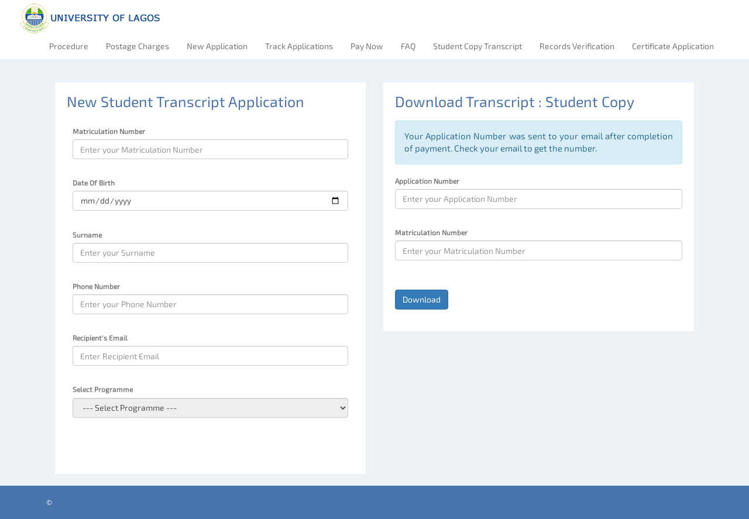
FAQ (408, 46)
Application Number (427, 181)
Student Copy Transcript (477, 46)
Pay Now (367, 46)
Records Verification (577, 46)
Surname (87, 235)
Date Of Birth (94, 182)
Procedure (68, 46)
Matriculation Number (109, 131)
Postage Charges (137, 46)
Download (422, 299)
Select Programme (103, 389)
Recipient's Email (100, 338)
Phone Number (96, 286)
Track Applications (299, 46)
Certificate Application (673, 46)
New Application (217, 46)
